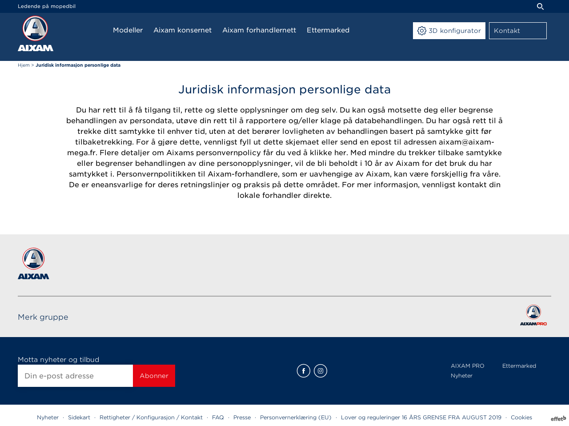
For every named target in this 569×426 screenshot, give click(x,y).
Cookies (521, 417)
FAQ (218, 417)
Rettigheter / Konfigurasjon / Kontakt (151, 417)
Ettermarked (519, 365)
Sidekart (79, 417)
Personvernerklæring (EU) (296, 417)
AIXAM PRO (468, 365)
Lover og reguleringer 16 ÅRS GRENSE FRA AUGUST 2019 (421, 417)
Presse (242, 417)
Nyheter (462, 375)
